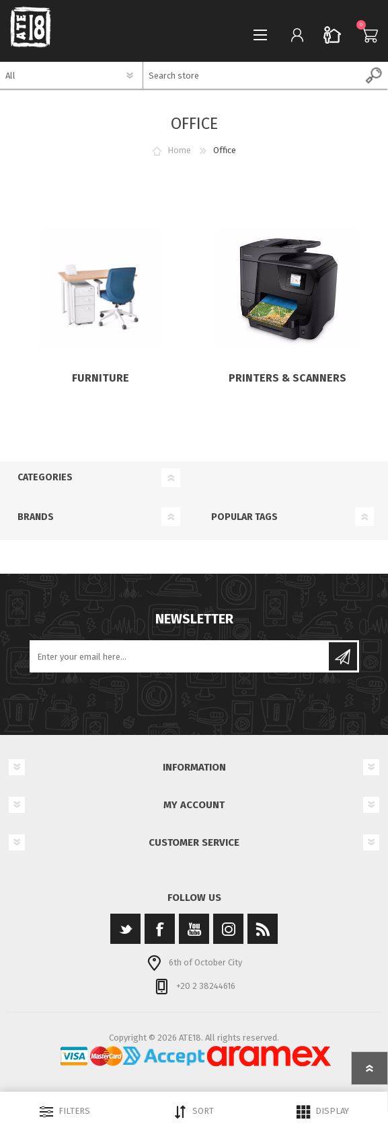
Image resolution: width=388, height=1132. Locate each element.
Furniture (100, 378)
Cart (366, 35)
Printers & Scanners (287, 378)
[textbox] (252, 75)
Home (179, 150)
